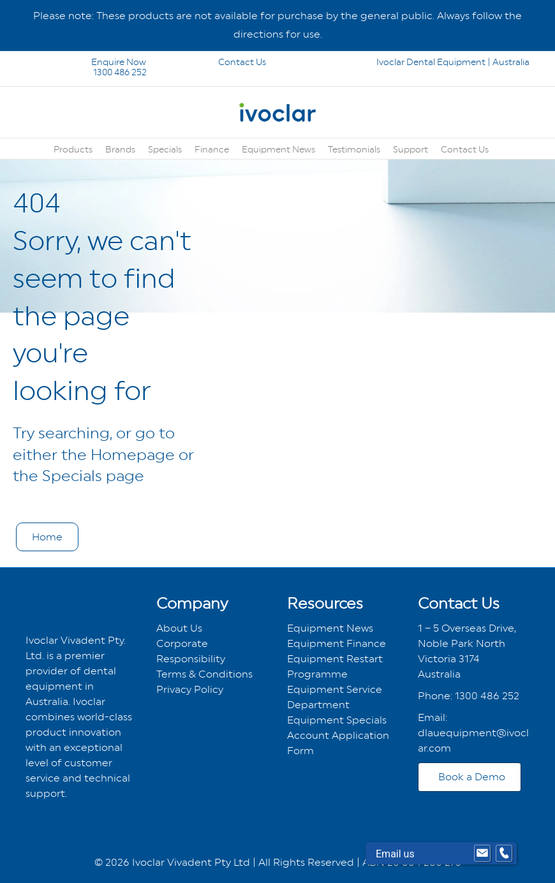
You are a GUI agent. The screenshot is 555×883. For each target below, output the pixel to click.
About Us (179, 628)
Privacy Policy (189, 689)
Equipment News (278, 149)
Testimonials (354, 149)
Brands (120, 149)
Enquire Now (87, 62)
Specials (165, 149)
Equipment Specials (337, 720)
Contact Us (224, 62)
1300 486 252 (103, 72)
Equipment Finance (336, 643)
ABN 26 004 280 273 (411, 862)
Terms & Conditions (204, 674)
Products (73, 149)
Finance (212, 149)
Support (410, 149)
